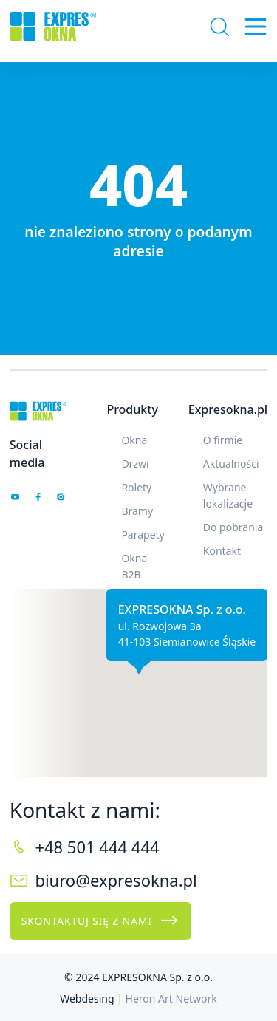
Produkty (131, 409)
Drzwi (134, 464)
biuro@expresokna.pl (115, 880)
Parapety (142, 534)
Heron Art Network (171, 998)
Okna (134, 440)
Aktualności (231, 464)
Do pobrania (233, 527)
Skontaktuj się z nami (100, 920)
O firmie (222, 440)
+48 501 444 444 (97, 847)
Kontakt (222, 551)
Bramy (137, 511)
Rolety (136, 487)
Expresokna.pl (227, 409)
